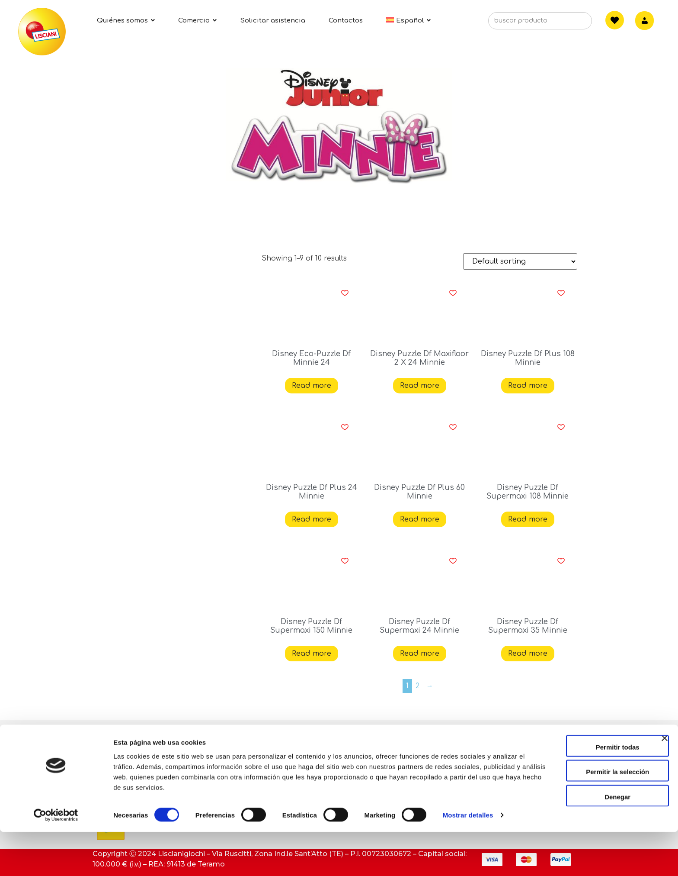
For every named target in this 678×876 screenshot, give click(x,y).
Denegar (584, 840)
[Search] (572, 23)
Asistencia (279, 753)
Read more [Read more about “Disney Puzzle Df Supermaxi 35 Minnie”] (527, 653)
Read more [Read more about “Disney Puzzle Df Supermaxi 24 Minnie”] (419, 653)
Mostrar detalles (468, 859)
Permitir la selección (583, 815)
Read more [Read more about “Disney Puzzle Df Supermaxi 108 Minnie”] (527, 519)
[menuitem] (408, 20)
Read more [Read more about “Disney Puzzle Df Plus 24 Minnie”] (311, 519)
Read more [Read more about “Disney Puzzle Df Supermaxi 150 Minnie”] (311, 653)
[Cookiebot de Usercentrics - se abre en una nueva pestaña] (56, 859)
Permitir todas (584, 790)
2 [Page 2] (417, 686)
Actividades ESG (127, 735)
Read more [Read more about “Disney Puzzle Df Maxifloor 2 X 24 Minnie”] (419, 386)
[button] (344, 293)
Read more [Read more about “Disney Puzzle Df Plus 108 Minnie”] (527, 386)
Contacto (277, 735)
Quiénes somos (125, 753)
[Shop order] (520, 261)
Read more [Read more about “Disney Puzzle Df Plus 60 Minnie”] (419, 519)
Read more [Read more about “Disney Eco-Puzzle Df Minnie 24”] (311, 386)
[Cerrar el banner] (665, 789)
